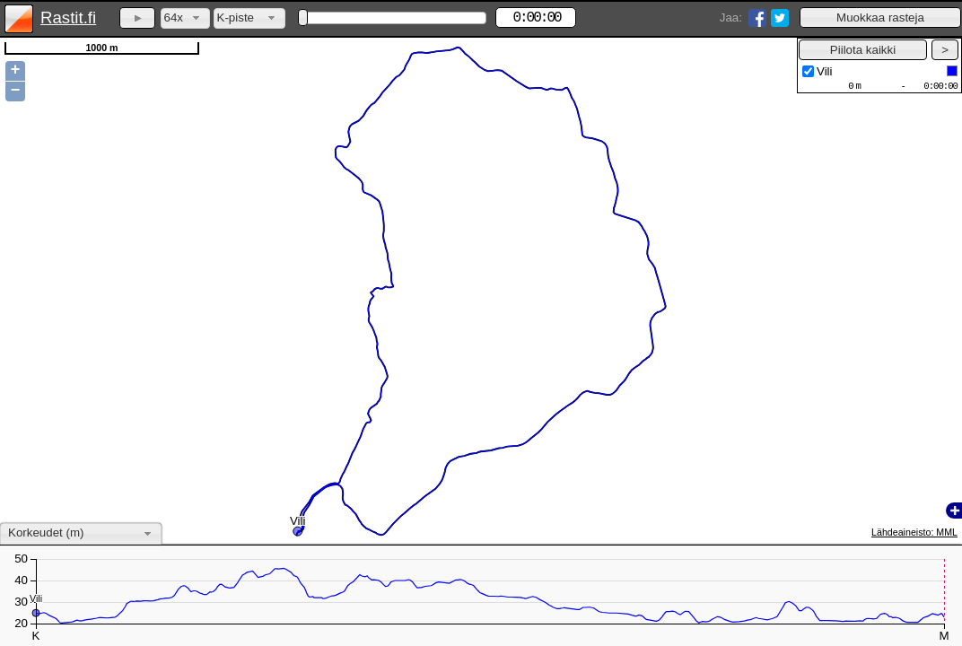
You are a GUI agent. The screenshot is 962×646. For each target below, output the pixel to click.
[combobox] (185, 18)
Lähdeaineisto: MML (914, 532)
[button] (880, 17)
